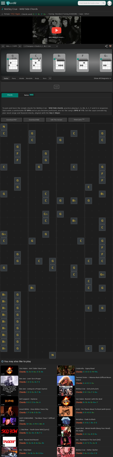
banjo (37, 78)
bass (44, 78)
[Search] (103, 3)
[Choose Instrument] (50, 78)
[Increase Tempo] (20, 46)
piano (14, 78)
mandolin (29, 78)
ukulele (21, 78)
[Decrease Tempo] (3, 46)
